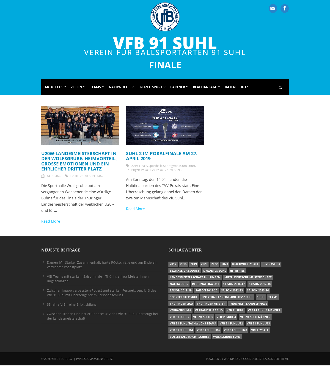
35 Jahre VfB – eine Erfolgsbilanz (71, 305)
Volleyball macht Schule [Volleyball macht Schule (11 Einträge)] (189, 337)
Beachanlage (205, 87)
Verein (76, 87)
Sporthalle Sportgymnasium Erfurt (171, 166)
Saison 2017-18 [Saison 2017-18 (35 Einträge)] (260, 284)
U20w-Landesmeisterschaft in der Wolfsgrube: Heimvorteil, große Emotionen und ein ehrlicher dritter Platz (79, 162)
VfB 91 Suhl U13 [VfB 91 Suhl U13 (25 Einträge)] (258, 324)
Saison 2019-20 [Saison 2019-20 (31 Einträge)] (206, 291)
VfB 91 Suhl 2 (173, 170)
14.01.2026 (54, 176)
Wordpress (232, 359)
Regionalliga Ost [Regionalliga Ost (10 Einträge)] (205, 284)
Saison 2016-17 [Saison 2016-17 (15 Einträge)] (234, 284)
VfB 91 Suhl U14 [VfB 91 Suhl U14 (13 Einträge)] (181, 330)
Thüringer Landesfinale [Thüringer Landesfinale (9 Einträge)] (248, 304)
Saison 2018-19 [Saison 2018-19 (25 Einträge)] (181, 291)
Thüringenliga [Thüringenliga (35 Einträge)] (181, 304)
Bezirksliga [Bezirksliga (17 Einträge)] (271, 264)
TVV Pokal (156, 170)
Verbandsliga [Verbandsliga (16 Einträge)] (180, 311)
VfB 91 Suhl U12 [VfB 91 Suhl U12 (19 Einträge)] (231, 324)
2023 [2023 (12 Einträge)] (225, 264)
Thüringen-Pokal (137, 170)
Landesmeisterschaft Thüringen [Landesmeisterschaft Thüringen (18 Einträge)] (195, 278)
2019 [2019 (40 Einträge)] (193, 264)
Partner (177, 87)
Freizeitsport (150, 87)
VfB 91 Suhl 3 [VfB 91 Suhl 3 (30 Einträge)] (203, 317)
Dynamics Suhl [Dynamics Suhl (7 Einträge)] (214, 271)
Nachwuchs (119, 87)
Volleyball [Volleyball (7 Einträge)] (260, 330)
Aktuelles (54, 87)
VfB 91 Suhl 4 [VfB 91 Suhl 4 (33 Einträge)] (226, 317)
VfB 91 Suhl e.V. (62, 359)
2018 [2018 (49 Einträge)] (183, 264)
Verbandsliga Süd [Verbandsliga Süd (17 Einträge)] (209, 311)
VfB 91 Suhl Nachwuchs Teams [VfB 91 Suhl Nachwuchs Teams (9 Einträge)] (193, 324)
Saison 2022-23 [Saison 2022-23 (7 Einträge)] (232, 291)
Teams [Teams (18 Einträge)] (273, 297)
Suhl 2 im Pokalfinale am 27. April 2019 (162, 156)
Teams (95, 87)
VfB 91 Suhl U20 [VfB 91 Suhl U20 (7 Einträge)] (235, 330)
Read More (50, 221)
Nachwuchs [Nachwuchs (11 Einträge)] (179, 284)
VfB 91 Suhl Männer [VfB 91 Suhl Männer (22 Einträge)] (255, 317)
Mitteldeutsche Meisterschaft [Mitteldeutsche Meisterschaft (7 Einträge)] (248, 278)
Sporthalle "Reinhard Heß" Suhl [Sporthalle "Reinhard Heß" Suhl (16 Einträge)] (227, 297)
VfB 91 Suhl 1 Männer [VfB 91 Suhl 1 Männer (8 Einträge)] (264, 311)
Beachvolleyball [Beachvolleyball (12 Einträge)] (245, 264)
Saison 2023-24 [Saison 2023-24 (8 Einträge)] (258, 291)
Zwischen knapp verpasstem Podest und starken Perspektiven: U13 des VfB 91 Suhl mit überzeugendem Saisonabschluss (101, 293)
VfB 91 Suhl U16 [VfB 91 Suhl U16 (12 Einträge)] (208, 330)
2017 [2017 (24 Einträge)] (173, 264)
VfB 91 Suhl (165, 42)
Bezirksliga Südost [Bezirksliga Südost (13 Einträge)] (184, 271)
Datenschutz (236, 87)
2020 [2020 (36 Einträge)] (204, 264)
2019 (134, 166)
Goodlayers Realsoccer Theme (266, 359)
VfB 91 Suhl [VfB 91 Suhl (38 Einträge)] (235, 311)
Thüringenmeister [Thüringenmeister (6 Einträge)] (211, 304)
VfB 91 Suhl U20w (91, 176)
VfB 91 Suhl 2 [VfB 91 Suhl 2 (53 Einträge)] (179, 317)
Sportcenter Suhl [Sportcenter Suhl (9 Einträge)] (184, 297)
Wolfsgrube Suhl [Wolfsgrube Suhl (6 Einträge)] (226, 337)
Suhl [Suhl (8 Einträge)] (260, 297)
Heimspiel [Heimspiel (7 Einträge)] (237, 271)
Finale (74, 176)
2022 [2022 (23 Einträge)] (214, 264)
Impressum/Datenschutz (94, 359)
